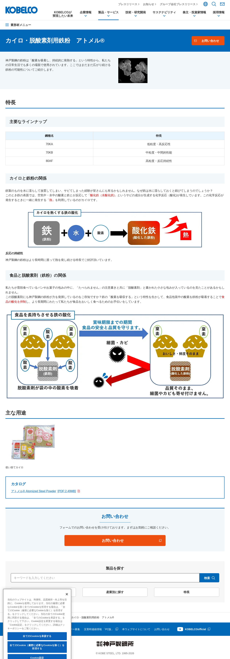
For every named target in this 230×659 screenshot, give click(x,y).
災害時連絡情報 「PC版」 (99, 629)
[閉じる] (67, 627)
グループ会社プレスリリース (178, 4)
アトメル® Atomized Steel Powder (43, 491)
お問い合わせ (162, 629)
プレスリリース (127, 4)
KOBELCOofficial (195, 629)
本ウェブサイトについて (136, 629)
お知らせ (148, 4)
